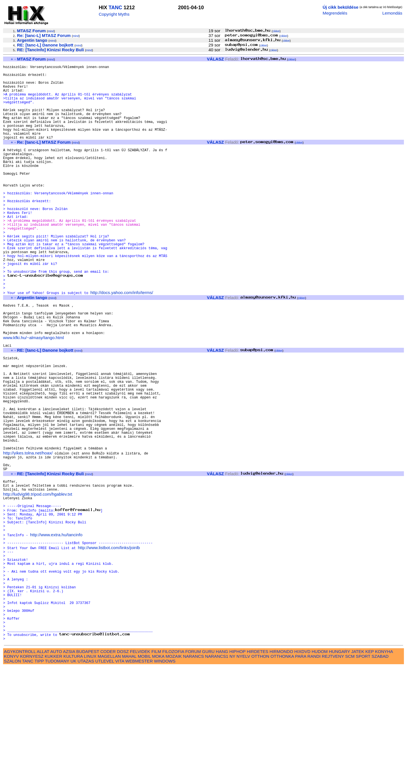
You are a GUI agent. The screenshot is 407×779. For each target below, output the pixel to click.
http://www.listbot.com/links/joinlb (109, 640)
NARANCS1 (216, 768)
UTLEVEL (104, 772)
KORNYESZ (31, 768)
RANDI (314, 768)
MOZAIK (173, 768)
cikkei (276, 31)
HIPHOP (237, 763)
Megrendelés (335, 13)
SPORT (363, 768)
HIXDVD (302, 763)
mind (51, 31)
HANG (222, 763)
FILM (156, 763)
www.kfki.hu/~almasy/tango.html (33, 392)
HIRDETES (257, 763)
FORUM (193, 763)
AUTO (56, 763)
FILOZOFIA (173, 763)
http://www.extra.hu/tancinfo (56, 626)
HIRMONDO (281, 763)
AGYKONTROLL (20, 763)
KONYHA (384, 763)
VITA (119, 772)
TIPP (39, 772)
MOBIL (144, 768)
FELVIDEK (140, 763)
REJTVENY (333, 768)
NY (232, 768)
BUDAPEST (87, 763)
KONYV (11, 768)
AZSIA (69, 763)
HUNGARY (339, 763)
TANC (115, 7)
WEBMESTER (139, 772)
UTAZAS (86, 772)
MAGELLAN (109, 768)
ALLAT (43, 763)
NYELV (243, 768)
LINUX (90, 768)
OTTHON (260, 768)
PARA (300, 768)
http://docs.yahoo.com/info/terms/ (121, 339)
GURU (208, 763)
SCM (350, 768)
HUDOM (320, 763)
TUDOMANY (57, 772)
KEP (369, 763)
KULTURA (73, 768)
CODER (108, 763)
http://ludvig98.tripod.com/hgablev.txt (37, 578)
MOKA (158, 768)
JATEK (357, 763)
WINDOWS (165, 772)
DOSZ (123, 763)
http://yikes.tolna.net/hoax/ (27, 530)
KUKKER (53, 768)
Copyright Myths (114, 14)
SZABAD (380, 768)
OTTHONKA (282, 768)
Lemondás (392, 13)
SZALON (12, 772)
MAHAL (129, 768)
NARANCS (193, 768)
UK (73, 772)
